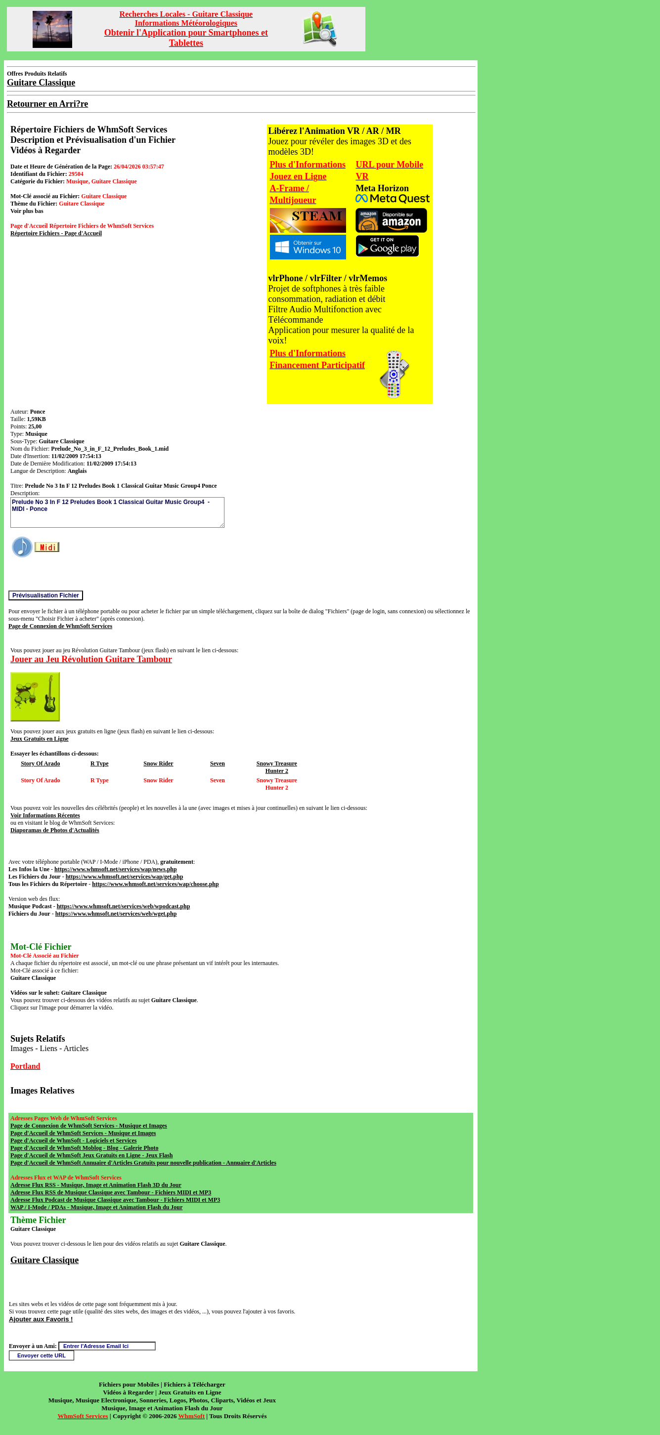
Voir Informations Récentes (45, 815)
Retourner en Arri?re (47, 104)
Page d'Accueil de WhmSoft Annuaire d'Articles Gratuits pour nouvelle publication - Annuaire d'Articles (143, 1162)
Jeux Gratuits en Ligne (39, 738)
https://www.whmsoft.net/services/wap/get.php (124, 876)
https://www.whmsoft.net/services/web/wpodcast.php (123, 906)
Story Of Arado (40, 763)
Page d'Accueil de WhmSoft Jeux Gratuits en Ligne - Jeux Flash (91, 1155)
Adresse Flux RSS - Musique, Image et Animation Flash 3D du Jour (95, 1185)
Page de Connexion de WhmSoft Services (60, 626)
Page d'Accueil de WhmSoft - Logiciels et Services (73, 1140)
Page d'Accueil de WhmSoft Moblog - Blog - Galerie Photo (84, 1147)
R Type (99, 763)
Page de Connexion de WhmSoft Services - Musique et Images (88, 1125)
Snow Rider (158, 763)
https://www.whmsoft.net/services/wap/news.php (115, 869)
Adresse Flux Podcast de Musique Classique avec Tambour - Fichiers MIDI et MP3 (115, 1199)
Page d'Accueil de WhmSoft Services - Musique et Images (83, 1133)
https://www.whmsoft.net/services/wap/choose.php (155, 884)
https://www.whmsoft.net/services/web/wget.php (116, 913)
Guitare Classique (44, 1260)
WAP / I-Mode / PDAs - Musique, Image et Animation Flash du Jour (96, 1207)
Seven (217, 763)
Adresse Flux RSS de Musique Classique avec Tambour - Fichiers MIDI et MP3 (110, 1192)
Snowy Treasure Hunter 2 (277, 767)
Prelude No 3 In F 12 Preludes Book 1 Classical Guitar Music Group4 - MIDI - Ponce (117, 512)
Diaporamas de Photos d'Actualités (54, 830)
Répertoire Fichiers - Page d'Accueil (56, 233)
